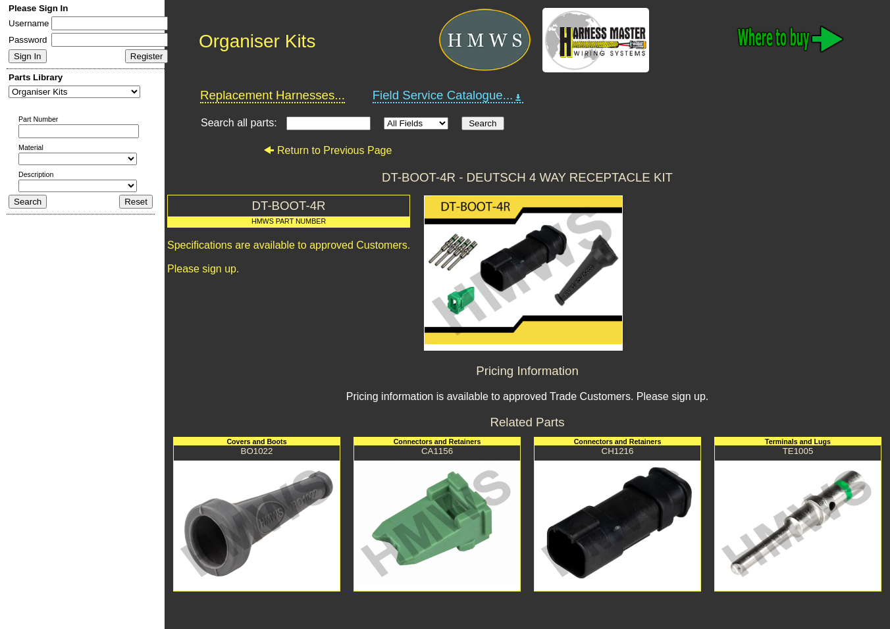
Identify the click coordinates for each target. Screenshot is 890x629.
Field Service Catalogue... (448, 95)
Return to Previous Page (327, 150)
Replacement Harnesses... (272, 95)
